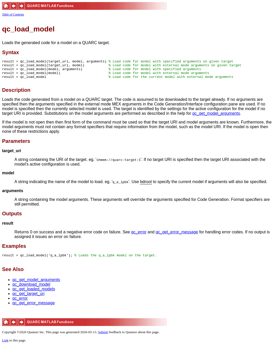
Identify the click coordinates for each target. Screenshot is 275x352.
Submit (103, 338)
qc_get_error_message (177, 236)
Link (5, 346)
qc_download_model (31, 290)
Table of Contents (13, 14)
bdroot (146, 186)
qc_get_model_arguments (216, 118)
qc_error (139, 236)
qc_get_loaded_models (33, 295)
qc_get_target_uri (28, 300)
